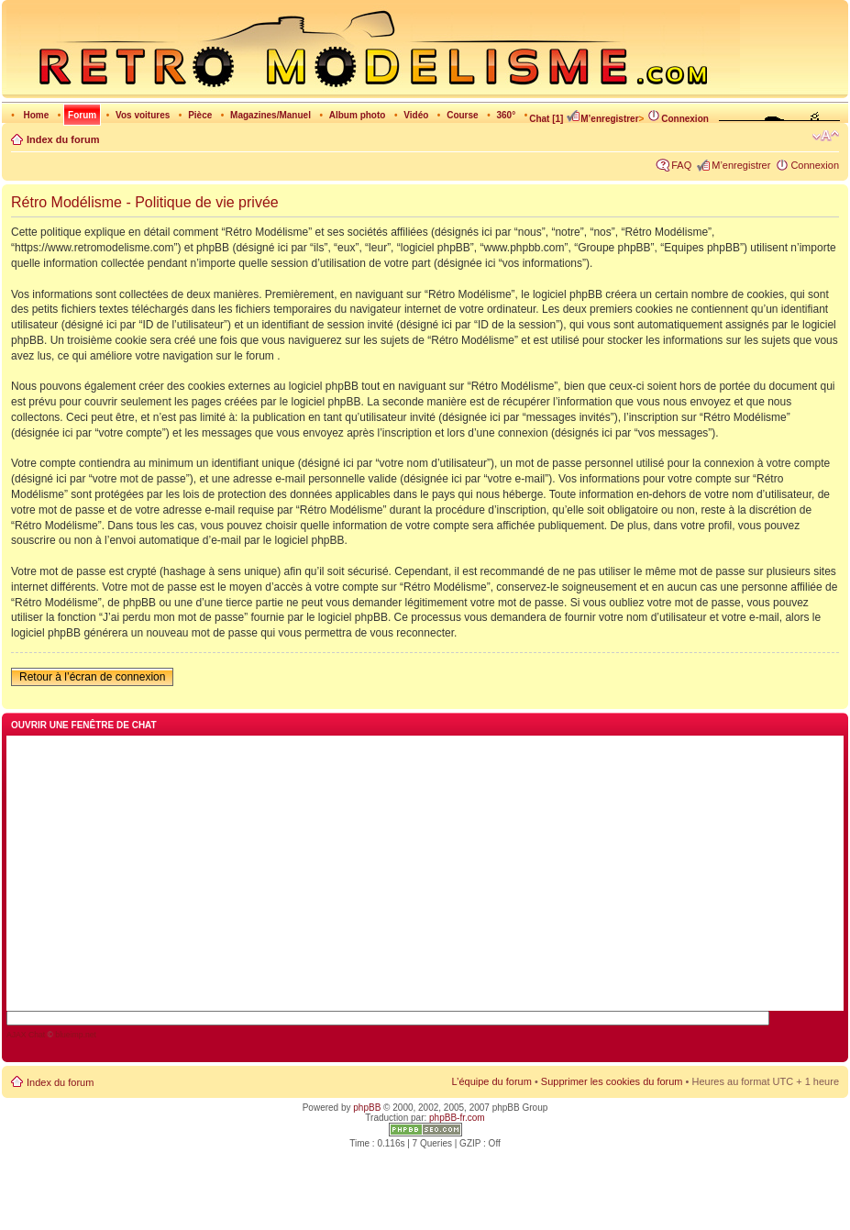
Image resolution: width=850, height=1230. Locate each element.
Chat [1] (546, 119)
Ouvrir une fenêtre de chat (84, 725)
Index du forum (63, 139)
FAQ (681, 165)
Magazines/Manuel (270, 115)
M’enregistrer (602, 119)
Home (36, 115)
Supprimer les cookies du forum (612, 1081)
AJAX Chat (25, 1034)
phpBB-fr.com (457, 1118)
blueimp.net (75, 1034)
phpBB (367, 1108)
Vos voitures (143, 115)
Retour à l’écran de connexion (92, 676)
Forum (82, 115)
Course (462, 115)
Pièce (200, 115)
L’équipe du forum (491, 1081)
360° (505, 115)
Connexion (677, 119)
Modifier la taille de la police (825, 135)
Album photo (357, 115)
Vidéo (415, 115)
